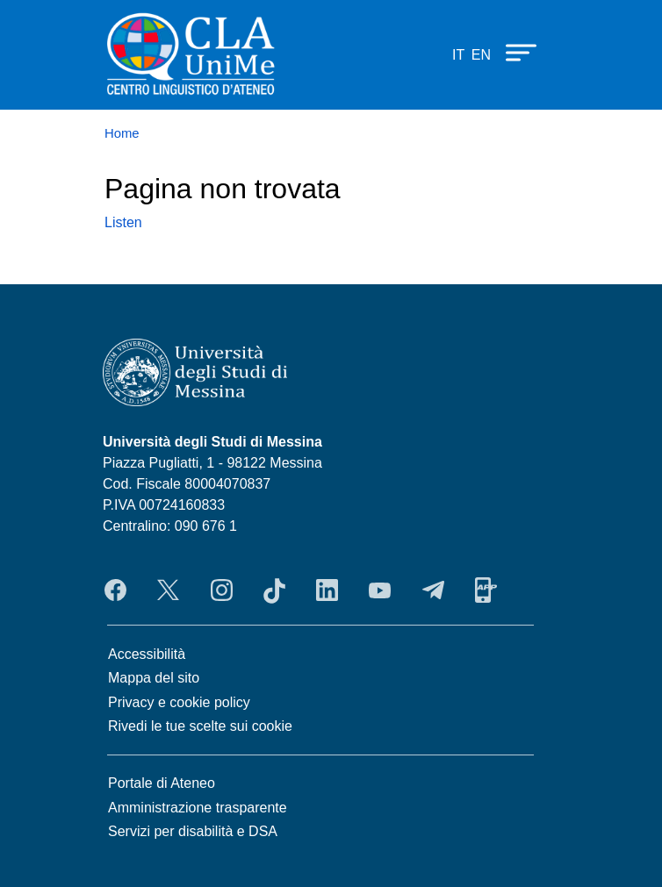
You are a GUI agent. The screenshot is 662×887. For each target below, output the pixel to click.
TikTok (274, 590)
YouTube (380, 590)
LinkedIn (327, 590)
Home (122, 133)
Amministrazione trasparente (197, 807)
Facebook (115, 590)
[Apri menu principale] (512, 51)
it (458, 54)
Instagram (222, 590)
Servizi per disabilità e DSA (192, 831)
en (481, 54)
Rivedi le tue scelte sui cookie (200, 726)
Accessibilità (146, 654)
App (486, 590)
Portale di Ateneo (161, 783)
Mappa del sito (153, 677)
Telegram (433, 590)
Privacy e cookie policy (179, 702)
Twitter (168, 590)
